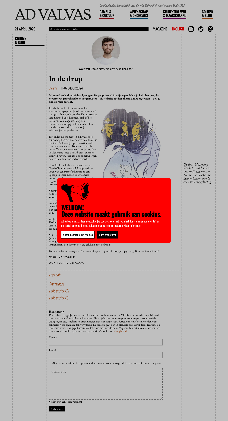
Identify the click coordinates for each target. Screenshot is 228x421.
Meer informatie (132, 225)
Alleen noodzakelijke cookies (78, 235)
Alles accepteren (107, 235)
